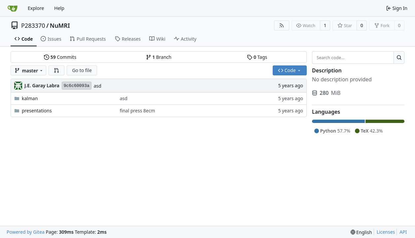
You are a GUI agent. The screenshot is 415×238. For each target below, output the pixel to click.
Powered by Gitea (26, 232)
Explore (36, 8)
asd (97, 86)
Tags (257, 57)
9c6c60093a (76, 85)
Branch (159, 57)
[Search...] (399, 57)
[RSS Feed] (281, 25)
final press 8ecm (137, 110)
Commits (60, 57)
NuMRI (60, 25)
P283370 (33, 25)
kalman (30, 98)
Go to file (81, 70)
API (403, 232)
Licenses (386, 232)
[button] (56, 70)
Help (59, 8)
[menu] (361, 232)
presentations (37, 110)
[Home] (12, 8)
